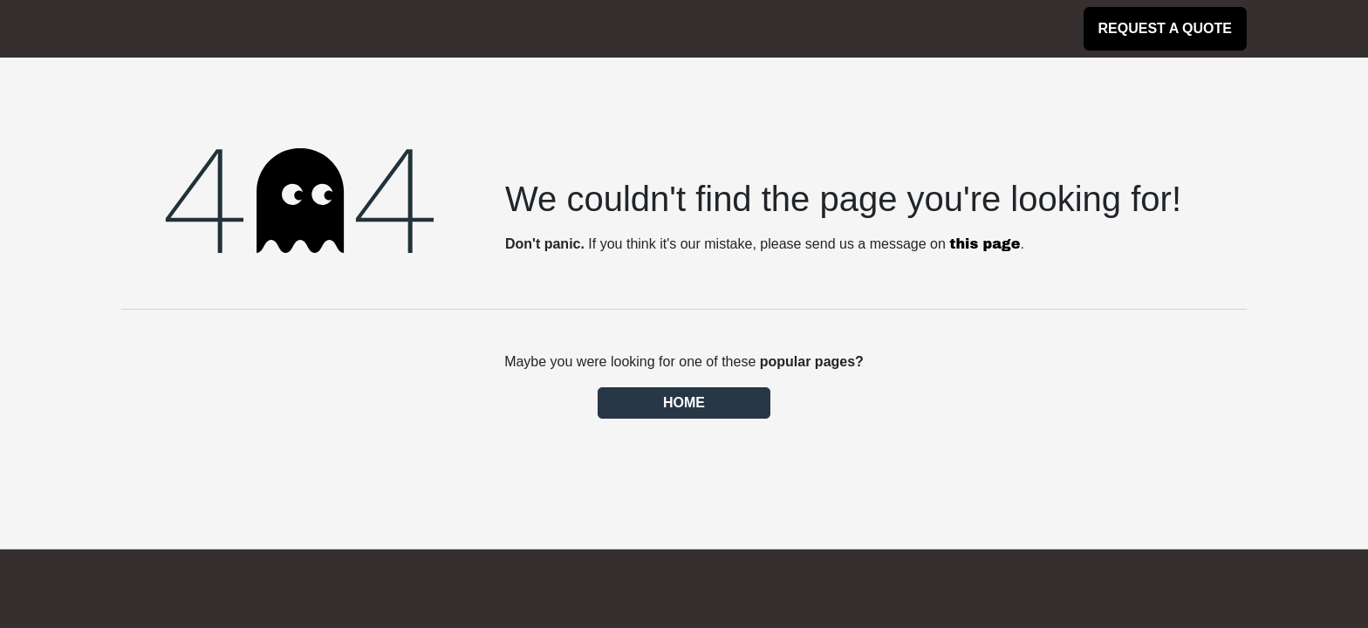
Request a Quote (1165, 28)
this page (984, 243)
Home (684, 402)
